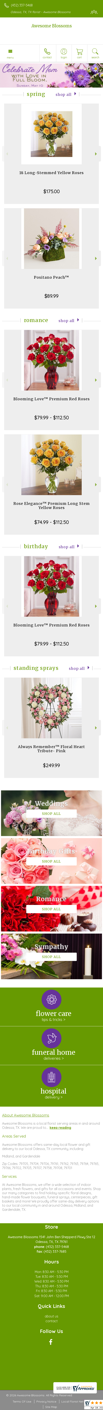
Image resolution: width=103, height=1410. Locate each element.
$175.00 (51, 191)
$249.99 (51, 765)
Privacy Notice (46, 1401)
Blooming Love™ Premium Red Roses (51, 399)
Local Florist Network (75, 1401)
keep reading (60, 1128)
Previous (6, 154)
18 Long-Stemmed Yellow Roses (51, 172)
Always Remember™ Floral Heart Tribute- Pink (51, 748)
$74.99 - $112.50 (51, 522)
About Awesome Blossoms (25, 1115)
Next (96, 154)
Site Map (51, 1407)
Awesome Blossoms (51, 25)
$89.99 (51, 296)
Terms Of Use (22, 1401)
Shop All (64, 94)
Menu (10, 57)
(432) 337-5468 (22, 5)
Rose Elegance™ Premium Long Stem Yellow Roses (51, 505)
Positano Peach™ (51, 277)
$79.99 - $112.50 (51, 417)
